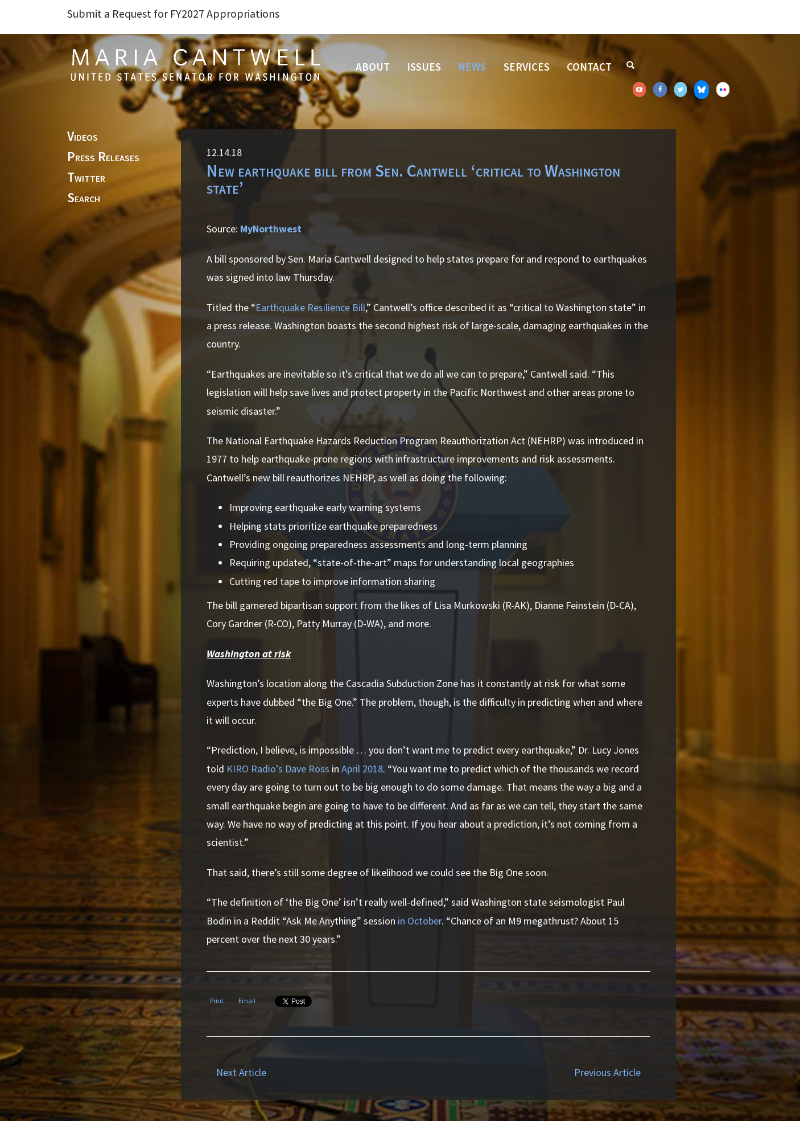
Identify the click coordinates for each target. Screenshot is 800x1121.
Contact (589, 66)
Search (83, 198)
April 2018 (362, 768)
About (373, 66)
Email (246, 1000)
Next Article (241, 1072)
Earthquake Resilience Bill (310, 307)
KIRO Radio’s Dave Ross (277, 768)
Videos (82, 136)
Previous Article (607, 1072)
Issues (424, 66)
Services (527, 66)
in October (420, 920)
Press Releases (103, 157)
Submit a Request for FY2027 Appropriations (173, 14)
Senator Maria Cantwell (195, 64)
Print (217, 1000)
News (472, 66)
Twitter (86, 177)
